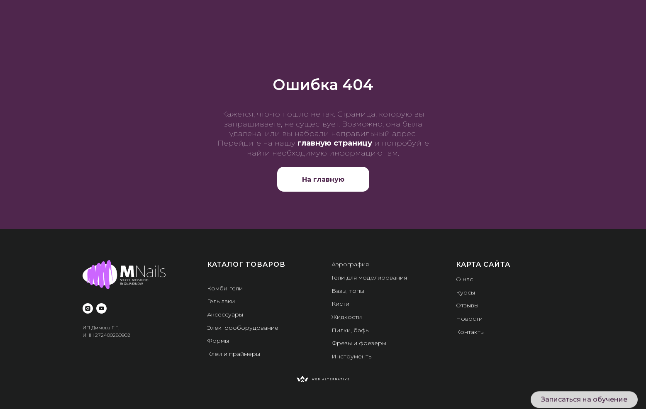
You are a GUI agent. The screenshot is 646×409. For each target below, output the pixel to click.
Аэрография (350, 264)
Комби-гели (225, 288)
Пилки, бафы (351, 330)
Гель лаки (221, 301)
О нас (464, 279)
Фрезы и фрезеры (359, 343)
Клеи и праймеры (233, 354)
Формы (218, 340)
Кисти (340, 303)
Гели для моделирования (369, 277)
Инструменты (352, 356)
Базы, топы (348, 291)
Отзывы (467, 305)
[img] (323, 379)
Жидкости (347, 317)
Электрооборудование (242, 327)
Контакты (470, 332)
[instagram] (88, 308)
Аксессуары (225, 314)
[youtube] (101, 308)
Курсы (465, 292)
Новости (469, 318)
